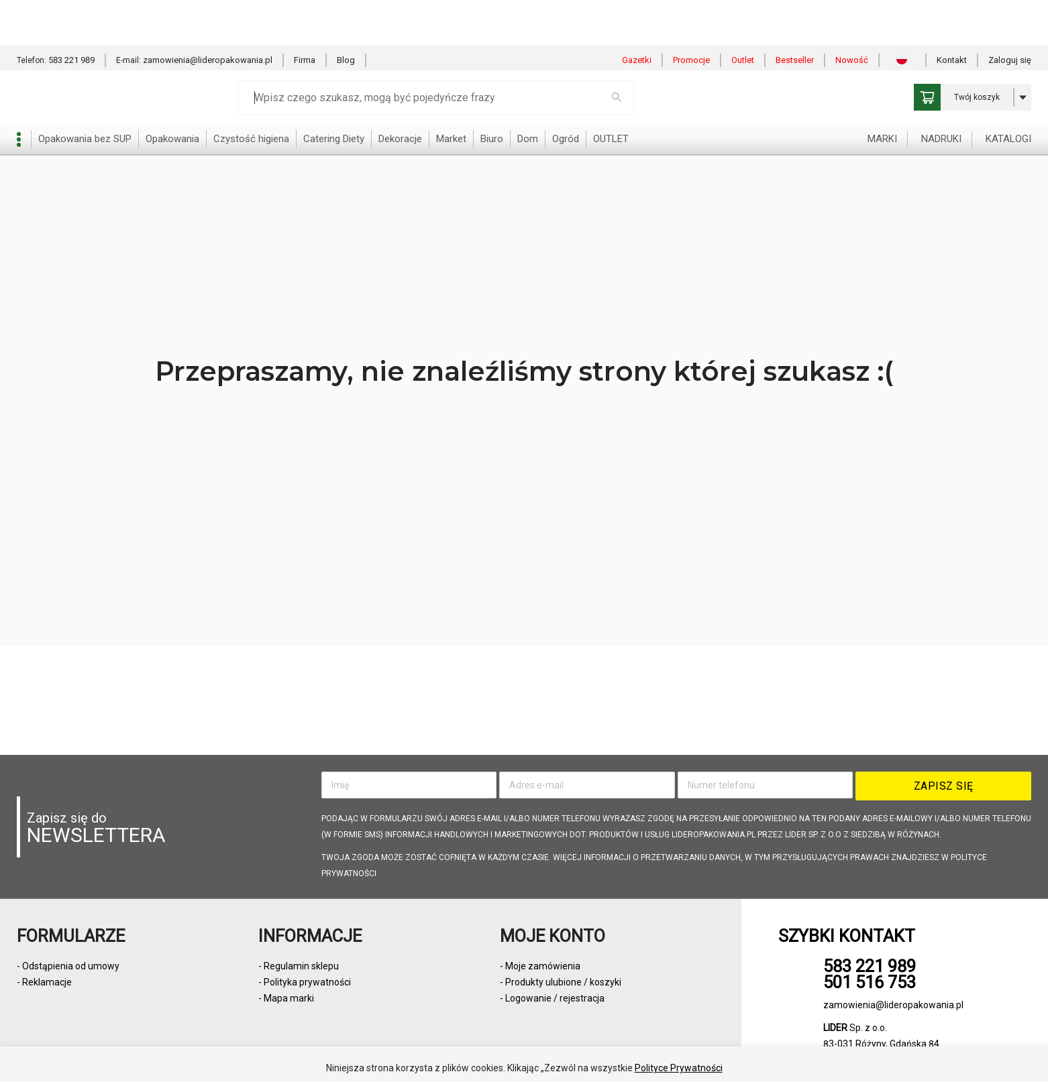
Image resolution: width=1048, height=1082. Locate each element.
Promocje (691, 14)
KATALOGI (1008, 93)
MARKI (882, 93)
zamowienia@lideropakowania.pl (207, 14)
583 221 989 (71, 14)
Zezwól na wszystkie (487, 1054)
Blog (346, 14)
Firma (304, 14)
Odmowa (585, 1054)
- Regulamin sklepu (298, 966)
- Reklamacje (44, 982)
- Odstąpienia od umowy (68, 966)
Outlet (742, 14)
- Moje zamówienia (540, 966)
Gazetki (636, 14)
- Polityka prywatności (304, 982)
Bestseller (795, 14)
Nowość (851, 14)
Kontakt (952, 14)
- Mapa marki (286, 998)
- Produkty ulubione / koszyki (560, 982)
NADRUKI (941, 93)
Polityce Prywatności (679, 1022)
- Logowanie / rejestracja (552, 998)
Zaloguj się (1009, 14)
